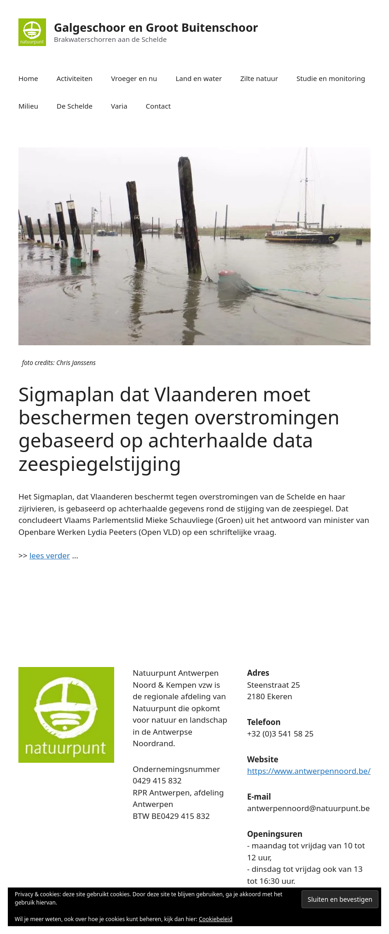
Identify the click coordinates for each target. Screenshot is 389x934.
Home (28, 78)
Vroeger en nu (134, 78)
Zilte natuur (259, 78)
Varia (119, 105)
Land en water (198, 78)
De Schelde (75, 105)
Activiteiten (75, 78)
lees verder (49, 555)
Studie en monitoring (330, 78)
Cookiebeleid (215, 919)
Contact (158, 105)
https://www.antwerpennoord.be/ (309, 771)
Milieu (28, 105)
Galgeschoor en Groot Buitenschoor (156, 27)
